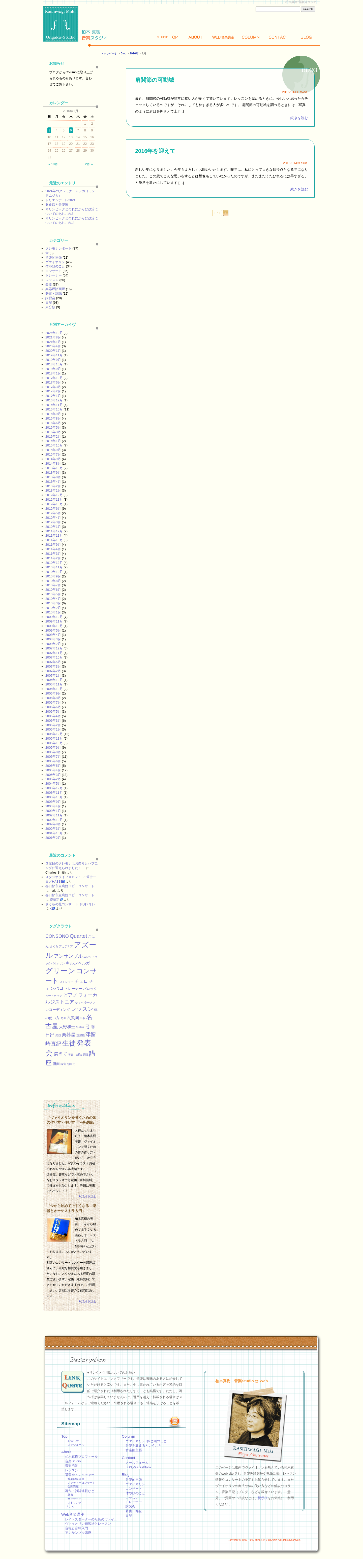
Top (168, 37)
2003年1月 (53, 811)
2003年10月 (54, 797)
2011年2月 (53, 558)
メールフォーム (137, 1463)
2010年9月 (53, 576)
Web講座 (223, 37)
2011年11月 (54, 535)
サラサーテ (74, 1498)
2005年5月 (53, 766)
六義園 (73, 1017)
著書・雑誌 (53, 293)
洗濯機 (80, 1035)
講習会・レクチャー (80, 1475)
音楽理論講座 (76, 1478)
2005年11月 (54, 738)
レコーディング (57, 1010)
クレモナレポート (58, 248)
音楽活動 (71, 1466)
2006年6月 (53, 707)
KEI (52, 908)
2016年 (134, 53)
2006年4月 (53, 716)
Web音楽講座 (72, 1514)
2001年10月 (54, 833)
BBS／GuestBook (138, 1467)
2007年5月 (53, 662)
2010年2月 (53, 608)
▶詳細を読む (87, 1196)
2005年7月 (53, 756)
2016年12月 (54, 400)
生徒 (69, 1043)
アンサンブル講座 (78, 1533)
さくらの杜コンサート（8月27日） (71, 904)
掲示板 (263, 1498)
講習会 (50, 298)
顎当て (71, 1063)
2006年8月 (53, 698)
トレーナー (53, 275)
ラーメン (89, 1002)
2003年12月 (54, 788)
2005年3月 (53, 775)
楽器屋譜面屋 (55, 289)
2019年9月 (53, 360)
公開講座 (73, 1486)
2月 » (89, 164)
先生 (63, 1018)
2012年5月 (53, 513)
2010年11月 (54, 567)
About (195, 37)
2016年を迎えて (155, 151)
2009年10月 (54, 626)
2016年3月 (53, 432)
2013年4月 (53, 481)
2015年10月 (54, 445)
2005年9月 (53, 747)
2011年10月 (54, 540)
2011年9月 (53, 544)
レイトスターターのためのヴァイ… (91, 1519)
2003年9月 (53, 802)
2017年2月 (53, 391)
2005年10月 (54, 743)
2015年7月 (53, 454)
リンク (70, 1507)
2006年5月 (53, 711)
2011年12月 (54, 531)
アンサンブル (68, 956)
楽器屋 (68, 1034)
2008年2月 (53, 644)
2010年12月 (54, 563)
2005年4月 (53, 770)
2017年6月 (53, 382)
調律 (85, 1054)
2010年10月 (54, 572)
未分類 (50, 307)
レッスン (51, 280)
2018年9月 (53, 369)
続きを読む (299, 118)
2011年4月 (53, 549)
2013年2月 (53, 486)
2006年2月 (53, 725)
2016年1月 (53, 441)
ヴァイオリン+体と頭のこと (146, 1441)
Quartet (78, 936)
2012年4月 (53, 517)
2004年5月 (53, 783)
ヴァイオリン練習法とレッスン (88, 1524)
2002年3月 (53, 828)
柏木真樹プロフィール (81, 1457)
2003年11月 (54, 792)
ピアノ (70, 995)
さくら (54, 946)
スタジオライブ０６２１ (63, 877)
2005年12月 (54, 734)
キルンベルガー (80, 963)
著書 (70, 1494)
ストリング (74, 1502)
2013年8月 (53, 477)
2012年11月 (54, 499)
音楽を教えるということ (144, 1445)
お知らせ (73, 1440)
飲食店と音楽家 (56, 204)
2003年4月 (53, 806)
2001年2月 (53, 838)
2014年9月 (53, 459)
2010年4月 (53, 599)
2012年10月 (54, 504)
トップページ (109, 53)
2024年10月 (54, 333)
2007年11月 (54, 653)
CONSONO (57, 936)
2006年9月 (53, 693)
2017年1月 (53, 396)
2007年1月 (53, 675)
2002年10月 (54, 820)
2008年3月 (53, 639)
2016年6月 (53, 423)
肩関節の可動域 (154, 80)
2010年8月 (53, 581)
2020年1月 (53, 351)
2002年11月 (54, 815)
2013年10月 (54, 468)
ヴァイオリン (55, 262)
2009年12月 (54, 617)
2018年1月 (53, 373)
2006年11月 (54, 684)
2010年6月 (53, 590)
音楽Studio (73, 1461)
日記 (48, 302)
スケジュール (76, 1444)
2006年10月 (54, 689)
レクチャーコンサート (81, 1482)
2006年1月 (53, 729)
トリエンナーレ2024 (60, 200)
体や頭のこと (55, 266)
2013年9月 (53, 472)
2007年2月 (53, 671)
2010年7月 (53, 585)
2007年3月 (53, 666)
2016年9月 (53, 414)
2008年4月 (53, 635)
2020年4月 (53, 346)
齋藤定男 (56, 900)
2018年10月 (54, 364)
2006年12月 (54, 680)
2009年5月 (53, 630)
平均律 (80, 1027)
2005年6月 (53, 761)
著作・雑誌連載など (80, 1491)
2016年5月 (53, 427)
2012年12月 (54, 495)
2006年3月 (53, 720)
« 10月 (53, 164)
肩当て (60, 1054)
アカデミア (66, 946)
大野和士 (67, 1026)
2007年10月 (54, 657)
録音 (63, 1063)
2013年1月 (53, 490)
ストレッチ (67, 981)
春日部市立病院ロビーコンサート (70, 886)
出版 (82, 1018)
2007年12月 (54, 648)
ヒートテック (53, 995)
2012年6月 (53, 508)
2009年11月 (54, 621)
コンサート (53, 271)
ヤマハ (79, 1002)
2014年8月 (53, 463)
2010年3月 (53, 603)
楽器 (48, 284)
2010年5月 (53, 594)
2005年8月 (53, 752)
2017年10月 (54, 378)
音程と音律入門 (76, 1528)
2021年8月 (53, 337)
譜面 (56, 1064)
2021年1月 (53, 342)
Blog (306, 37)
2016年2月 (53, 436)
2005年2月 (53, 779)
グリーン (60, 971)
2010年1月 (53, 612)
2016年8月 (53, 418)
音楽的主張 (53, 257)
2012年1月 (53, 527)
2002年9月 (53, 824)
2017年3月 (53, 387)
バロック (90, 989)
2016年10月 (54, 409)
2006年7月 (53, 702)
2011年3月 (53, 554)
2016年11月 (54, 405)
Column (251, 37)
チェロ (81, 981)
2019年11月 (54, 355)
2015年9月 (53, 450)
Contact (278, 37)
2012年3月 (53, 522)
